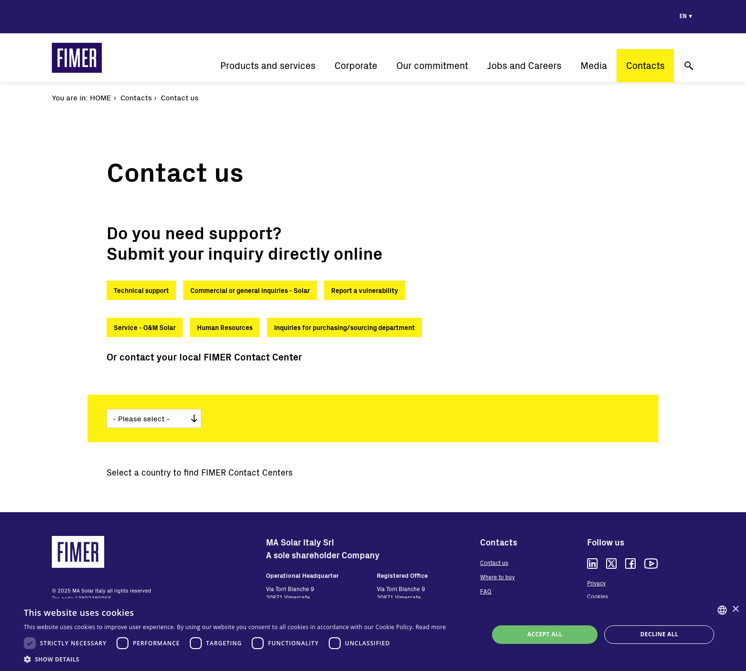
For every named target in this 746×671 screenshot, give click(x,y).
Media (593, 65)
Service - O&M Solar (145, 327)
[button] (235, 659)
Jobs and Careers (524, 65)
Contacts (645, 65)
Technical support (141, 290)
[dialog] (373, 634)
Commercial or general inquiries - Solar (250, 290)
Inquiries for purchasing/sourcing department (344, 327)
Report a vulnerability (364, 290)
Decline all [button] (659, 634)
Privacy (596, 583)
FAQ (485, 591)
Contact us (494, 562)
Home (100, 97)
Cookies (597, 596)
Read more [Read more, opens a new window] (430, 627)
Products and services (267, 65)
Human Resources (225, 327)
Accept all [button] (544, 634)
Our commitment (432, 65)
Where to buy (497, 577)
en (683, 15)
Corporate (355, 65)
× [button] (735, 609)
